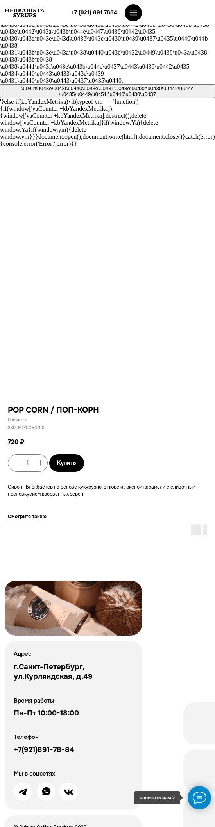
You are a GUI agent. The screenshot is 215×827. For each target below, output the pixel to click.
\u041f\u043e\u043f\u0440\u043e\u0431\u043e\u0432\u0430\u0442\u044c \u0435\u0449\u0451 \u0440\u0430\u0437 (108, 91)
